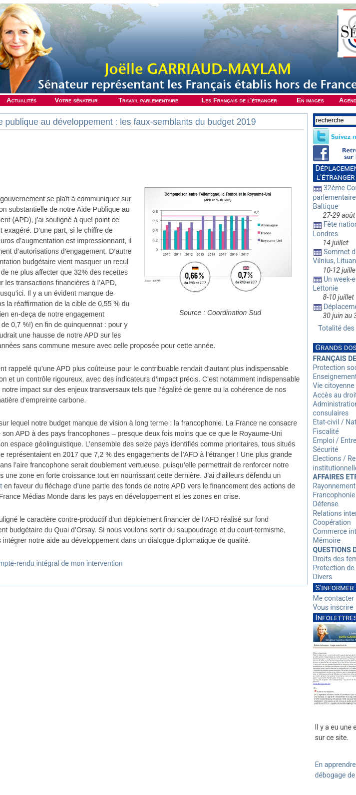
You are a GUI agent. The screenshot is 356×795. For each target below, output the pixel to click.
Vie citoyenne (334, 386)
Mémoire (327, 540)
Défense (326, 504)
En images (310, 100)
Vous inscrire (333, 607)
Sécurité (326, 449)
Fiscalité (326, 431)
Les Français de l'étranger (239, 100)
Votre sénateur (75, 100)
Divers (323, 577)
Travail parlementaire (148, 100)
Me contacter (333, 598)
